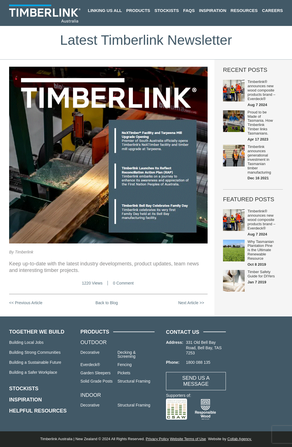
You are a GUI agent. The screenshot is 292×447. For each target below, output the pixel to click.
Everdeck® (90, 365)
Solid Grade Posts (96, 381)
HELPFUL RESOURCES (38, 410)
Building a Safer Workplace (33, 372)
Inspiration (212, 10)
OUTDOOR (93, 342)
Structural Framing (133, 381)
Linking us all (105, 10)
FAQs (189, 10)
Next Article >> (191, 302)
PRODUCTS (94, 331)
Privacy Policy (157, 439)
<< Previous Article (25, 302)
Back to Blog (107, 302)
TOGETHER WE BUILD (36, 331)
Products (138, 10)
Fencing (124, 365)
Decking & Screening (126, 354)
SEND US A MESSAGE (196, 381)
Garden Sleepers (95, 373)
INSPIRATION (25, 399)
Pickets (123, 373)
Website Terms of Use (188, 439)
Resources (244, 10)
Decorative (90, 352)
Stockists (167, 10)
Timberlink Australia (44, 14)
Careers (272, 10)
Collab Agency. (239, 439)
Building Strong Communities (35, 352)
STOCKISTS (23, 388)
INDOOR (90, 395)
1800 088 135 (198, 362)
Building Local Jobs (26, 342)
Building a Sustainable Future (35, 362)
